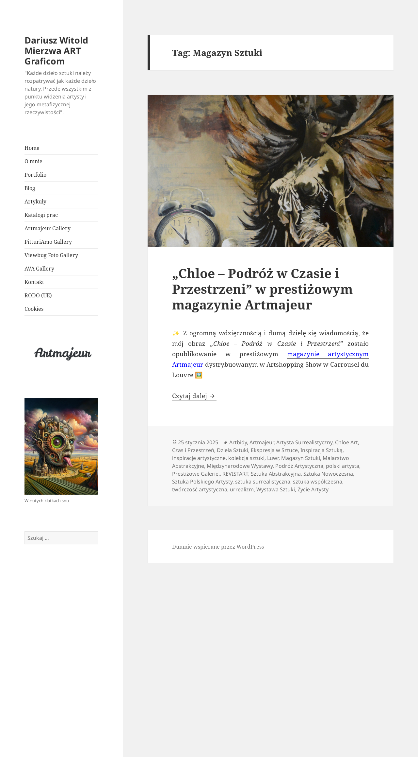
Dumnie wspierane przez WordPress (218, 546)
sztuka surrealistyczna (262, 481)
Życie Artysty (313, 489)
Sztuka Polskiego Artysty (202, 481)
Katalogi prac (41, 215)
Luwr (273, 458)
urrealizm (242, 489)
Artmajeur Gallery (47, 228)
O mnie (33, 161)
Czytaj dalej (194, 396)
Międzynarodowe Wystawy (240, 465)
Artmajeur (261, 442)
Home (32, 147)
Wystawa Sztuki (275, 489)
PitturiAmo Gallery (48, 241)
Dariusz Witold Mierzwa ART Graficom (56, 50)
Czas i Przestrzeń (193, 450)
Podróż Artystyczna (299, 465)
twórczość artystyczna (199, 489)
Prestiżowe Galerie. (196, 473)
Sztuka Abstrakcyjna (276, 473)
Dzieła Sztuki (232, 450)
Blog (29, 188)
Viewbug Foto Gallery (51, 255)
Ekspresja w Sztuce (274, 450)
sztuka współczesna (317, 481)
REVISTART (235, 473)
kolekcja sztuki (246, 458)
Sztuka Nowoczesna (328, 473)
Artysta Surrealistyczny (304, 442)
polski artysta (342, 465)
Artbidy (238, 442)
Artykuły (35, 201)
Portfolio (36, 174)
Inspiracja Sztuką (321, 450)
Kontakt (34, 282)
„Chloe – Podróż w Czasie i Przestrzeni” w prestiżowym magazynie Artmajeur (262, 288)
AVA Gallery (39, 268)
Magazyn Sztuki (300, 458)
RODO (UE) (38, 295)
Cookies (33, 308)
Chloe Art (346, 442)
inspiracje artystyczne (199, 458)
